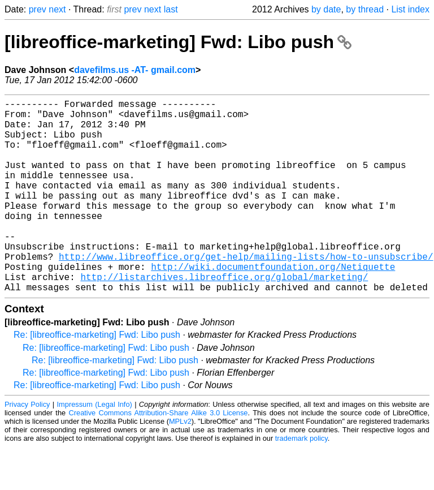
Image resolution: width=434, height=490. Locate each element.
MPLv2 (180, 464)
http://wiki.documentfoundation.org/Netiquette (273, 305)
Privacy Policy (27, 447)
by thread (365, 9)
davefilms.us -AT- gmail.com (135, 70)
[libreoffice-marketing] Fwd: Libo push (178, 42)
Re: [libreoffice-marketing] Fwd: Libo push (97, 377)
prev (37, 9)
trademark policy (301, 481)
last (171, 9)
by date (326, 9)
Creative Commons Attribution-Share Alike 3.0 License (158, 456)
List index (410, 9)
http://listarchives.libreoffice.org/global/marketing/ (224, 317)
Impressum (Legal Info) (94, 447)
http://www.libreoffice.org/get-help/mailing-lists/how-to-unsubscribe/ (246, 292)
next (57, 9)
